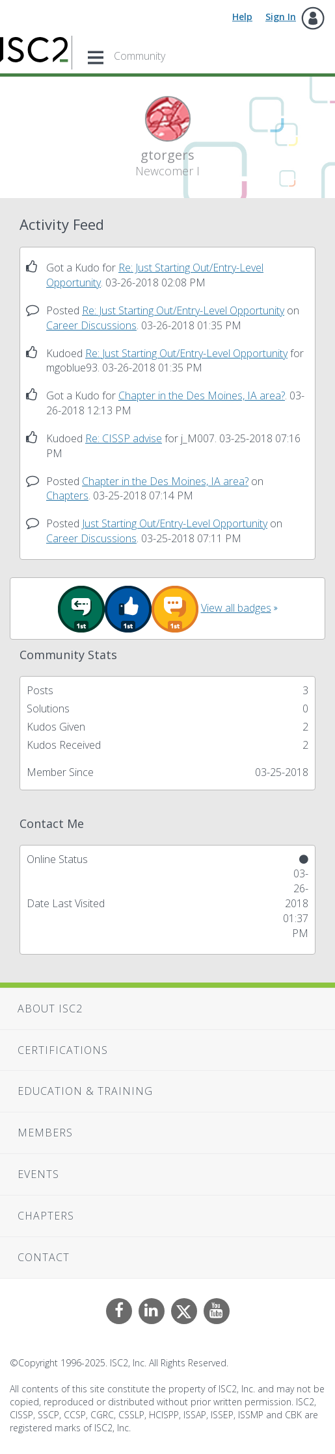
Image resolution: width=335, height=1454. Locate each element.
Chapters (67, 495)
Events (38, 1174)
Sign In (280, 16)
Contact (44, 1257)
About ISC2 (50, 1008)
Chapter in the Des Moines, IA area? (201, 395)
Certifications (63, 1050)
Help (242, 16)
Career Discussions (91, 325)
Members (45, 1132)
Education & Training (85, 1091)
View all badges (236, 608)
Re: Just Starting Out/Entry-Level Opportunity (183, 310)
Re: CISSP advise (123, 438)
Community (139, 56)
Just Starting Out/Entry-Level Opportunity (174, 523)
